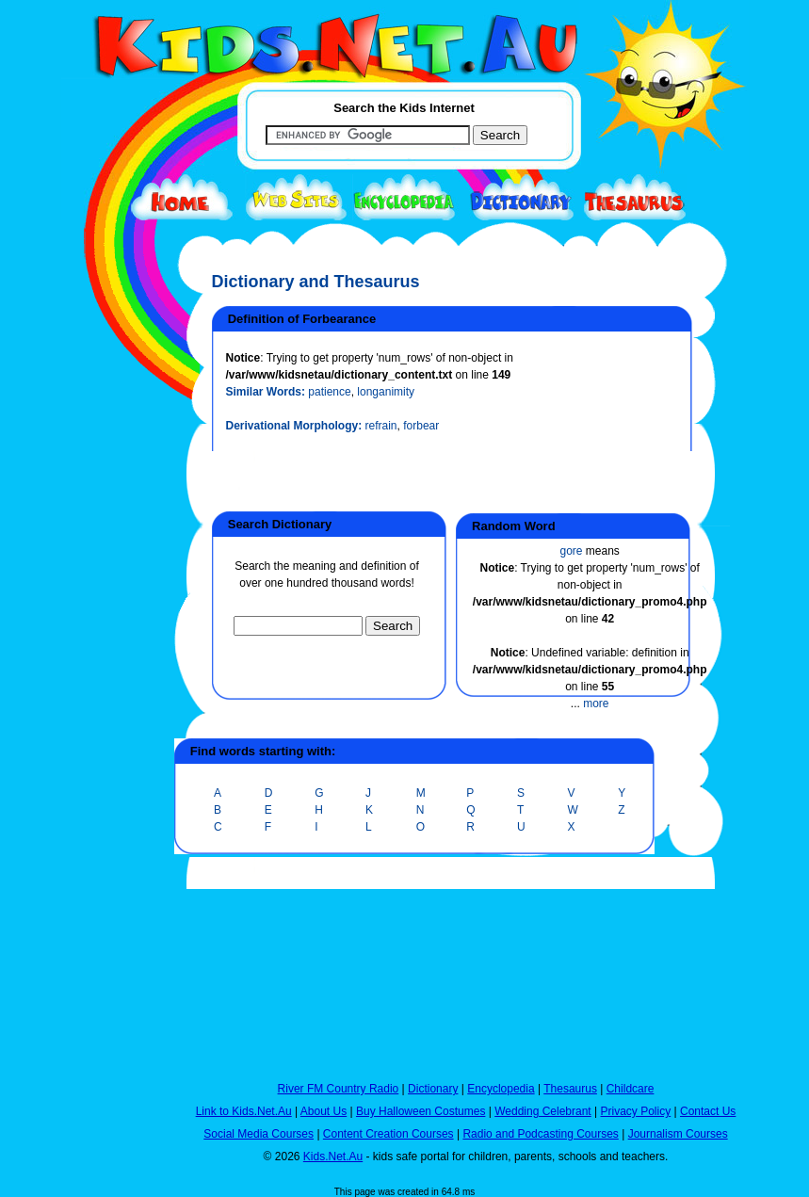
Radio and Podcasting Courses (540, 1133)
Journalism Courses (678, 1133)
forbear (421, 425)
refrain (381, 425)
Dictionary (433, 1088)
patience (329, 391)
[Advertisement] (108, 689)
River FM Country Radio (338, 1088)
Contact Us (708, 1111)
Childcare (631, 1088)
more (595, 703)
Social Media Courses (258, 1133)
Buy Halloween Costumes (420, 1111)
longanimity (385, 391)
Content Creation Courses (388, 1133)
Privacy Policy (636, 1111)
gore (570, 551)
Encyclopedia (500, 1088)
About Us (323, 1111)
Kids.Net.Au (333, 1156)
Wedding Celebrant (542, 1111)
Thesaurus (570, 1088)
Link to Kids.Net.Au (244, 1111)
